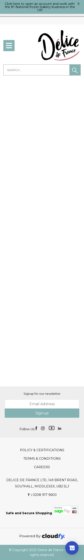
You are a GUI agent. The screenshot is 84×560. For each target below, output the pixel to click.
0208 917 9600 (42, 495)
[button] (75, 70)
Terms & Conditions (42, 459)
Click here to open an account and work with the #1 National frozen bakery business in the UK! (40, 7)
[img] (36, 428)
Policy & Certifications (42, 450)
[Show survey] (72, 548)
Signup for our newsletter (42, 393)
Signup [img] (42, 413)
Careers (42, 467)
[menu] (9, 45)
